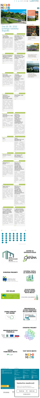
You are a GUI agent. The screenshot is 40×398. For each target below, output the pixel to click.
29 (2, 242)
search (23, 1)
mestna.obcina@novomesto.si (18, 377)
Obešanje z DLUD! (6, 163)
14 (24, 235)
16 (6, 238)
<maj (2, 230)
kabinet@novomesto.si (26, 375)
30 (6, 242)
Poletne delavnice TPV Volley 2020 (7, 76)
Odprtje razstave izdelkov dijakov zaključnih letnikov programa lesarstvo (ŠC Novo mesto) (18, 119)
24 (9, 240)
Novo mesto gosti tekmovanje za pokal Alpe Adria (32, 56)
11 (13, 235)
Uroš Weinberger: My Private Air (19, 139)
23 (6, 240)
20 (20, 238)
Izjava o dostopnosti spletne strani (8, 388)
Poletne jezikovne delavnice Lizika (8, 37)
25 (13, 240)
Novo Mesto (8, 6)
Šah (4, 138)
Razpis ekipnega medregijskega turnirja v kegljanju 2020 (7, 57)
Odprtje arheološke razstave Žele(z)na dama (7, 97)
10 (9, 235)
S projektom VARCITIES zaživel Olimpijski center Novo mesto (32, 75)
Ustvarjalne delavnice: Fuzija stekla (18, 156)
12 (17, 235)
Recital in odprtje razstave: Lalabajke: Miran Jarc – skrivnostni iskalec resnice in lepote (19, 166)
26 (17, 240)
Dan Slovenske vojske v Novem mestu (32, 38)
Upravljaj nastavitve (26, 394)
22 (2, 240)
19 (17, 238)
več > (3, 49)
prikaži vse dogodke (22, 243)
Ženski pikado (7, 155)
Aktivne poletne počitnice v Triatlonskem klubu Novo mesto (19, 38)
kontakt (25, 1)
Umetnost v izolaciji (6, 187)
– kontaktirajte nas (34, 1)
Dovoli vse (21, 391)
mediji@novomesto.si (34, 375)
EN (27, 1)
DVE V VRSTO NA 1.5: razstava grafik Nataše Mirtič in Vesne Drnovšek (7, 211)
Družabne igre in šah (18, 96)
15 (2, 238)
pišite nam (5, 386)
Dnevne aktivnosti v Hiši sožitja (8, 116)
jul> (25, 230)
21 (24, 238)
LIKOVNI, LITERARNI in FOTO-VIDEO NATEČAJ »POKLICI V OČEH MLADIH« (19, 77)
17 (9, 238)
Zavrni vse (31, 391)
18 (13, 238)
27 (20, 240)
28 (24, 240)
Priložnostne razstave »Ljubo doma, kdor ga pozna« (19, 57)
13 (20, 235)
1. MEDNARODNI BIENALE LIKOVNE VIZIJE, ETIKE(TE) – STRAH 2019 (19, 210)
